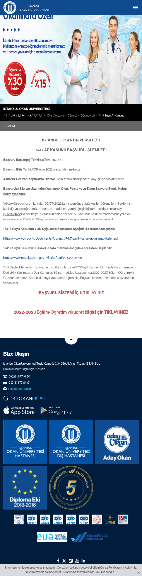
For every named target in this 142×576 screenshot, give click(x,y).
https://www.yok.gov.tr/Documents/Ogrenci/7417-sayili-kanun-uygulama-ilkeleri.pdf (60, 238)
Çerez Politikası (110, 567)
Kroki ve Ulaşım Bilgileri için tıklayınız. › (24, 369)
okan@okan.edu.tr (19, 388)
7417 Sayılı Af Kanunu (111, 115)
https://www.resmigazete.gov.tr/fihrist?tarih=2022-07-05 (42, 258)
